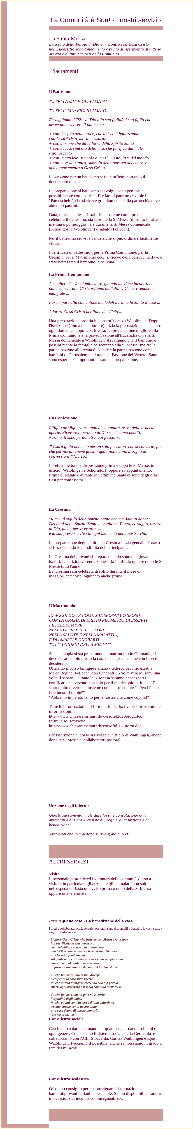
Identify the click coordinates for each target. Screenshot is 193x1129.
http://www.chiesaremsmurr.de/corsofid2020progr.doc (95, 716)
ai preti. (124, 834)
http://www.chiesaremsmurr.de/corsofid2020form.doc (95, 726)
